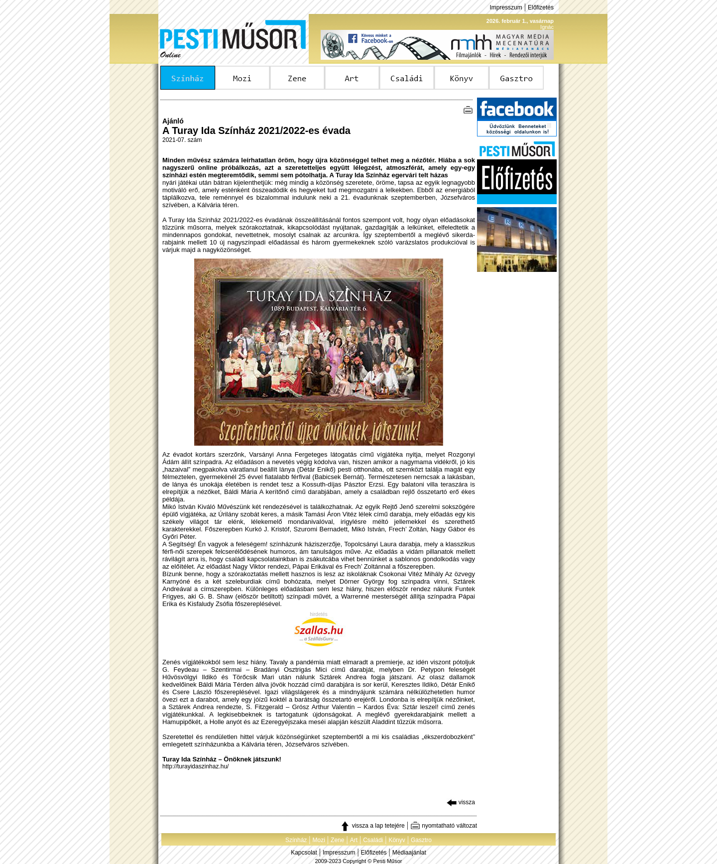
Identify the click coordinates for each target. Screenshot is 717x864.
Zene (337, 840)
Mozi (319, 840)
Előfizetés (541, 7)
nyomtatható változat (443, 825)
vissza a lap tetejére (372, 825)
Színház (296, 840)
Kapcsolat (304, 852)
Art (354, 840)
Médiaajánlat (409, 852)
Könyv (396, 840)
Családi (373, 840)
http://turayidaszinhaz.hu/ (195, 766)
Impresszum (505, 7)
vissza (461, 802)
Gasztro (421, 840)
